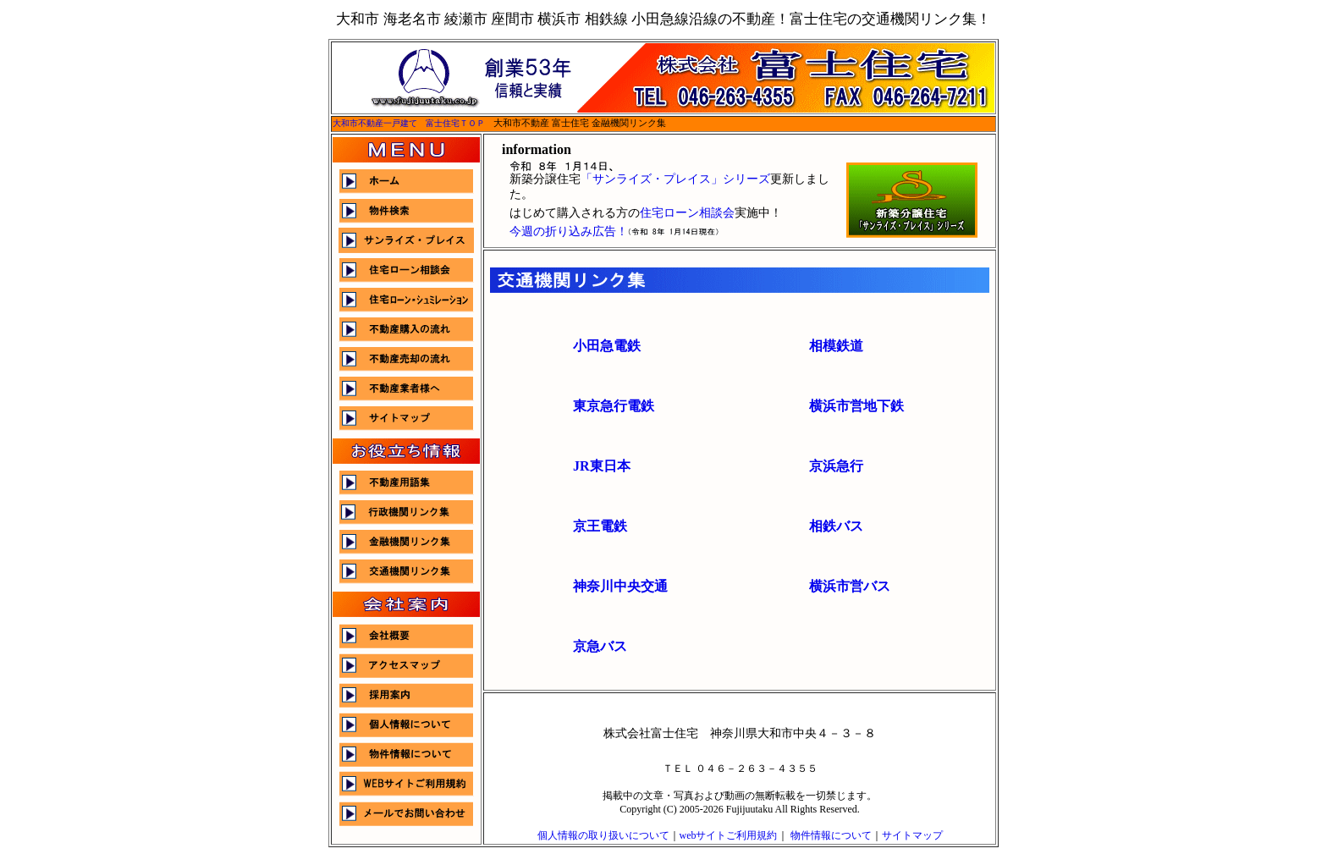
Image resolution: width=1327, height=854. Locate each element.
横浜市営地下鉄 (856, 406)
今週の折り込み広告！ (568, 231)
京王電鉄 (600, 526)
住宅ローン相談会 (687, 213)
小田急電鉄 (607, 346)
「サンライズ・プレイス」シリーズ (675, 179)
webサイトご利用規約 (729, 835)
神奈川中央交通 (620, 586)
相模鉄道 (836, 346)
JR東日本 (601, 466)
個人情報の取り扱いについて (603, 835)
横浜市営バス (849, 586)
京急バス (600, 646)
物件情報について (831, 835)
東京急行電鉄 (613, 406)
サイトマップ (912, 835)
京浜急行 (836, 466)
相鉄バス (836, 526)
